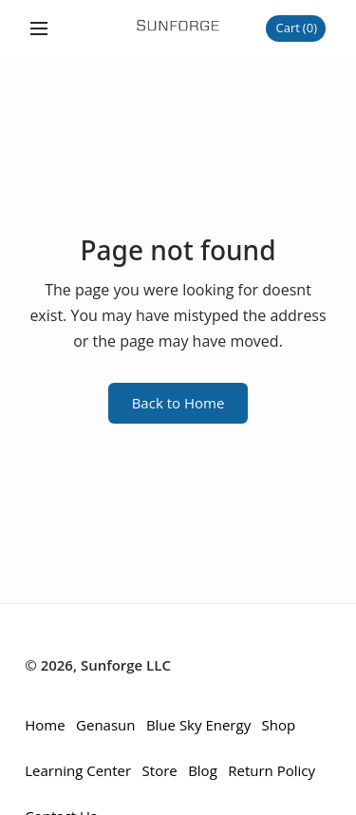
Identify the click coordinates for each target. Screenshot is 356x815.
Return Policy (271, 770)
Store (160, 770)
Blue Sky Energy (198, 724)
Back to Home (178, 402)
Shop (279, 724)
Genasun (105, 724)
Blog (202, 770)
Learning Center (78, 770)
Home (45, 724)
